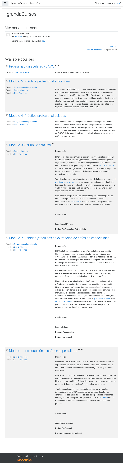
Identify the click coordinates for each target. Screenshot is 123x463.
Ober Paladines (20, 93)
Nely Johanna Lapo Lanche (25, 87)
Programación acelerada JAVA (31, 66)
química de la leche (102, 298)
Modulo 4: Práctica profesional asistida (37, 116)
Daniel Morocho (21, 90)
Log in (117, 3)
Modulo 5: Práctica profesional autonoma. (40, 81)
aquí (43, 41)
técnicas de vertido (63, 301)
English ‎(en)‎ (35, 3)
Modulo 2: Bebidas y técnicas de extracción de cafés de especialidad (59, 238)
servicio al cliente (106, 165)
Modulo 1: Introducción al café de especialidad (43, 351)
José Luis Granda (21, 72)
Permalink (113, 47)
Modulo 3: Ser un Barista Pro (30, 145)
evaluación (76, 201)
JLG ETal (18, 36)
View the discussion (94, 49)
